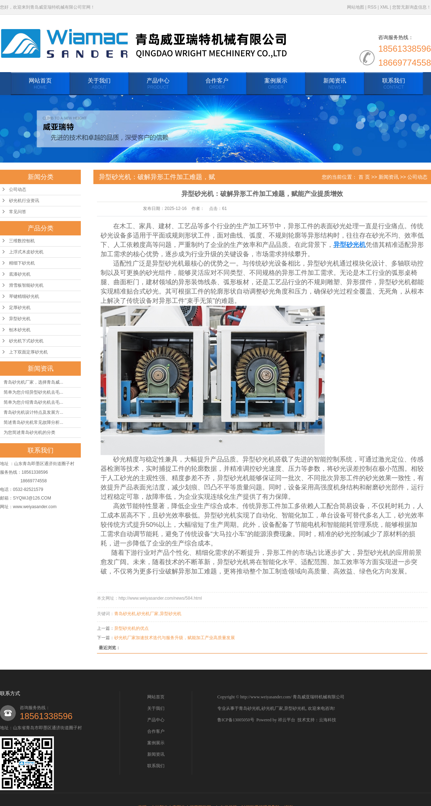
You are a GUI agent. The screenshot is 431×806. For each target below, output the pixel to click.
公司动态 (17, 189)
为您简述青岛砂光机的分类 (29, 432)
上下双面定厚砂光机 (28, 352)
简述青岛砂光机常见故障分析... (33, 422)
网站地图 (355, 7)
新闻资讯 (334, 84)
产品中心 (158, 84)
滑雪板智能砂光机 (26, 285)
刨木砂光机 (20, 329)
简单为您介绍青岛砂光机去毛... (33, 402)
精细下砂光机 (22, 263)
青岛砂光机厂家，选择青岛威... (33, 382)
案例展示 (275, 84)
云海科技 (327, 719)
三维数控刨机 (22, 240)
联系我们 (393, 84)
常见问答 (17, 211)
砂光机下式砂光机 (26, 340)
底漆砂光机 (20, 274)
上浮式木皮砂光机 (26, 251)
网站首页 (40, 84)
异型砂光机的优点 (131, 628)
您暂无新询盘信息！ (411, 7)
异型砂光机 (20, 318)
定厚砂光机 (20, 307)
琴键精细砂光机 (24, 296)
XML (384, 7)
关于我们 (99, 84)
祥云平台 (286, 719)
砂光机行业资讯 (24, 200)
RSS (371, 7)
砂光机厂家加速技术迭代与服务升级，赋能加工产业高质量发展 (174, 637)
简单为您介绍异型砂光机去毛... (33, 392)
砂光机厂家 (147, 613)
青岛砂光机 (125, 613)
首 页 (364, 177)
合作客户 (216, 84)
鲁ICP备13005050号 (235, 719)
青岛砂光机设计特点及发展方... (33, 412)
